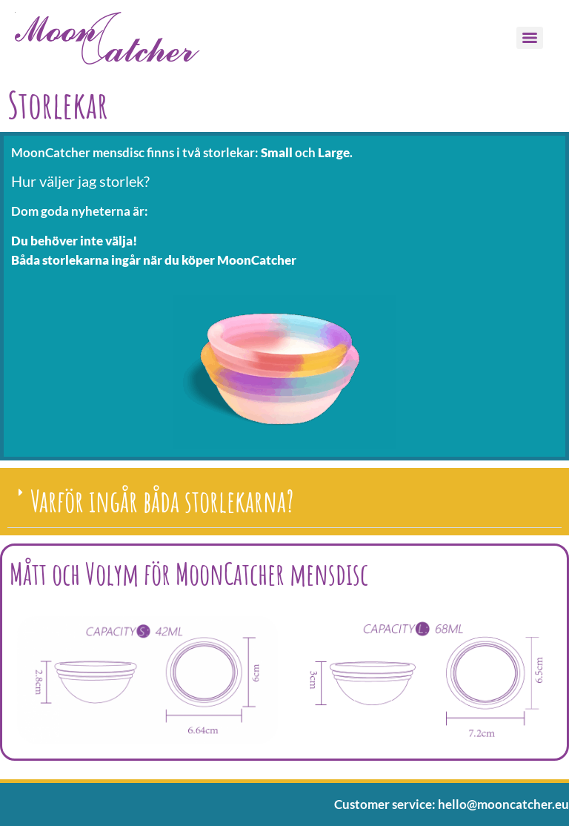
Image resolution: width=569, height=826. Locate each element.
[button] (284, 501)
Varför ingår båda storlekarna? (162, 501)
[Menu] (529, 38)
